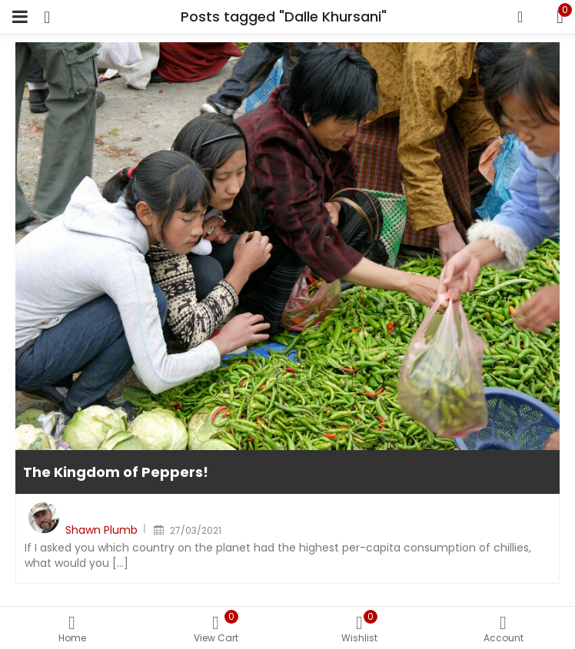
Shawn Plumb (101, 530)
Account (503, 629)
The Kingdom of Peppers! (115, 472)
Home (72, 629)
